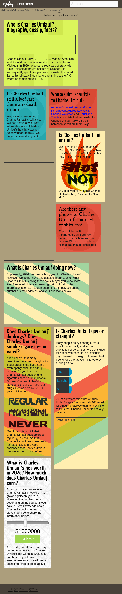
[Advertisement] (29, 211)
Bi (58, 389)
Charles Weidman (62, 114)
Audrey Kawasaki (78, 110)
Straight (61, 380)
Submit (27, 539)
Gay (59, 372)
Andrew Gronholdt (62, 107)
